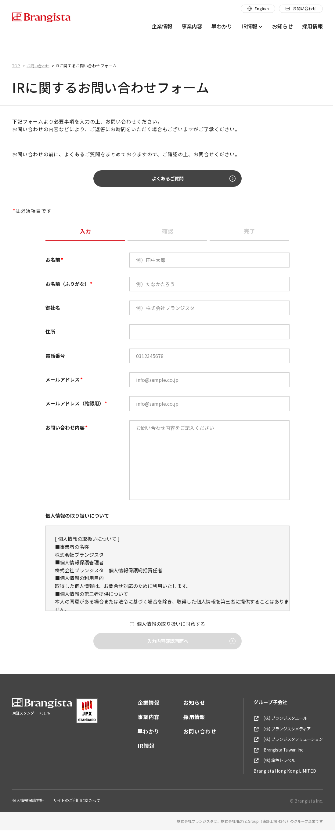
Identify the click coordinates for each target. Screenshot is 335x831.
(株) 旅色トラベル (271, 761)
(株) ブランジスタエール (277, 718)
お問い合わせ (195, 731)
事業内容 (144, 717)
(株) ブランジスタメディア (279, 729)
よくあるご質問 (180, 178)
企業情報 (144, 703)
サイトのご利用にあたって (76, 801)
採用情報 (190, 717)
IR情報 (141, 746)
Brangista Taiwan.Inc (275, 750)
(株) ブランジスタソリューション (286, 740)
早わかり (144, 731)
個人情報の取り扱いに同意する (171, 624)
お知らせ (190, 703)
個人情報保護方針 (28, 801)
